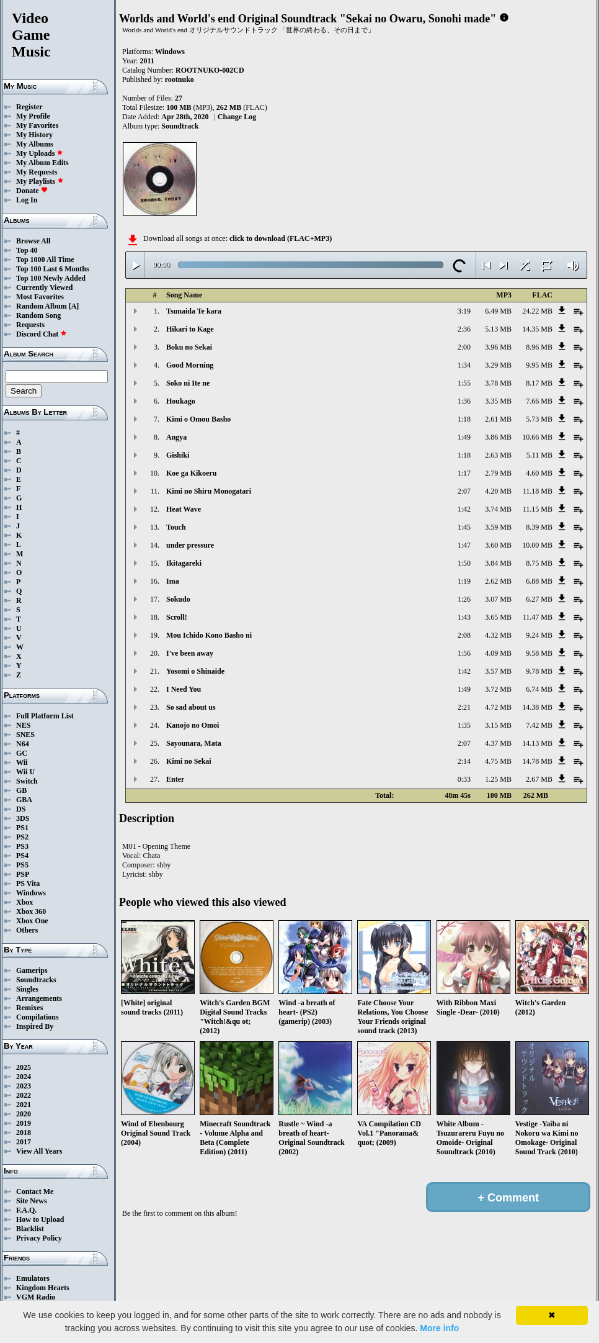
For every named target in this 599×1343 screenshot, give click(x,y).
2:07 (464, 491)
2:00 (464, 347)
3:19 (464, 311)
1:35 (464, 725)
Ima (172, 581)
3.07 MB (498, 599)
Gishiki (177, 455)
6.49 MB (498, 311)
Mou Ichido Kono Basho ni (209, 635)
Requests (30, 324)
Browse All (33, 241)
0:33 (464, 779)
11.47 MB (537, 617)
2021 (23, 1104)
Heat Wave (183, 509)
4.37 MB (498, 743)
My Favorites (37, 125)
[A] (74, 306)
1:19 (464, 581)
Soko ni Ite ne (188, 383)
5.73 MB (539, 419)
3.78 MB (498, 383)
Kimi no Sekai (188, 761)
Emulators (33, 1278)
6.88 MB (539, 581)
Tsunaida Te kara (193, 311)
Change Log (237, 116)
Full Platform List (45, 716)
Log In (26, 200)
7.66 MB (539, 401)
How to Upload (40, 1219)
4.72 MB (498, 707)
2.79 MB (498, 473)
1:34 (464, 365)
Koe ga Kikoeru (191, 473)
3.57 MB (498, 671)
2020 (23, 1114)
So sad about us (191, 707)
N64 (22, 743)
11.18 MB (537, 491)
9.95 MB (539, 365)
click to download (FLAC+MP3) (280, 238)
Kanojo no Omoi (192, 725)
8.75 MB (539, 563)
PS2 (22, 837)
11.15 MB (537, 509)
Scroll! (176, 617)
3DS (22, 818)
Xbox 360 (31, 911)
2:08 (464, 635)
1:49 (464, 437)
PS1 (22, 827)
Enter (175, 779)
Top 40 (27, 250)
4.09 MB (498, 653)
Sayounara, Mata (193, 743)
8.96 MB (539, 347)
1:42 (464, 509)
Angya (176, 437)
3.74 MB (498, 509)
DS (20, 809)
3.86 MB (498, 437)
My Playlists (40, 181)
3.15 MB (498, 725)
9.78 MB (539, 671)
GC (21, 753)
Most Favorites (40, 296)
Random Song (38, 315)
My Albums (34, 144)
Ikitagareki (184, 563)
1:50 (464, 563)
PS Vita (28, 883)
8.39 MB (539, 527)
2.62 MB (498, 581)
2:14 (464, 761)
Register (29, 106)
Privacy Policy (39, 1238)
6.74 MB (539, 689)
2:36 (464, 329)
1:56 (464, 653)
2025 (23, 1067)
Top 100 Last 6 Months (52, 269)
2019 (23, 1123)
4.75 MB (498, 761)
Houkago (180, 401)
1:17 (464, 473)
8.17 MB (539, 383)
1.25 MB (498, 779)
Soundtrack (179, 126)
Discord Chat (41, 334)
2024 (23, 1076)
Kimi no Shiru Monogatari (208, 491)
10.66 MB (537, 437)
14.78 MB (537, 761)
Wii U (25, 771)
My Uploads (39, 153)
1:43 (464, 617)
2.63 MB (498, 455)
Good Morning (189, 365)
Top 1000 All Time (45, 259)
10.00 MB (537, 545)
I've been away (189, 653)
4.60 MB (539, 473)
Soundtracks (36, 979)
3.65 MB (498, 617)
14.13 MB (537, 743)
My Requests (36, 172)
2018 (23, 1132)
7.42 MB (539, 725)
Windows (31, 893)
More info (439, 1328)
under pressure (190, 545)
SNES (25, 734)
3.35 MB (498, 401)
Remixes (29, 1007)
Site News (31, 1200)
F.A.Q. (26, 1210)
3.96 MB (498, 347)
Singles (27, 989)
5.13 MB (498, 329)
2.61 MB (498, 419)
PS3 (22, 846)
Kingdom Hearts (42, 1287)
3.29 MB (498, 365)
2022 (23, 1095)
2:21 (464, 707)
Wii (21, 762)
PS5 (22, 865)
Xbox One (32, 920)
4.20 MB (498, 491)
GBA (24, 799)
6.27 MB (539, 599)
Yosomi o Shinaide (195, 671)
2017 (23, 1141)
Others (27, 930)
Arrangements (39, 998)
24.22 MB (537, 311)
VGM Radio (35, 1297)
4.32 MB (498, 635)
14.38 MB (537, 707)
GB (21, 790)
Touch (176, 527)
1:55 (464, 383)
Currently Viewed (44, 287)
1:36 (464, 401)
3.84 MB (498, 563)
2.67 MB (539, 779)
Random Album (41, 306)
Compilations (37, 1017)
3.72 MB (498, 689)
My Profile (33, 116)
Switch (27, 781)
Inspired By (34, 1026)
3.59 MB (498, 527)
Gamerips (32, 970)
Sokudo (178, 599)
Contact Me (34, 1191)
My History (34, 134)
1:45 (464, 527)
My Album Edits (42, 162)
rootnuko (179, 79)
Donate (32, 190)
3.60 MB (498, 545)
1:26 (464, 599)
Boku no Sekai (189, 347)
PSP (22, 874)
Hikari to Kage (190, 329)
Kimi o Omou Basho (198, 419)
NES (23, 725)
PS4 (22, 855)
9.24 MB (539, 635)
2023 (23, 1086)
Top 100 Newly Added (51, 278)
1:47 (464, 545)
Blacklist (30, 1228)
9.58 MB (539, 653)
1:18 (464, 419)
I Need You (183, 689)
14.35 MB (537, 329)
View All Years (39, 1151)
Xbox (24, 902)
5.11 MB (539, 455)
